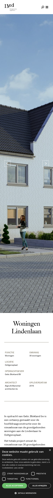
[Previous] (7, 163)
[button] (26, 493)
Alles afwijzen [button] (40, 485)
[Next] (46, 163)
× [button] (50, 450)
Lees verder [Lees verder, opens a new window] (19, 468)
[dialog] (26, 472)
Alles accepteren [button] (14, 485)
